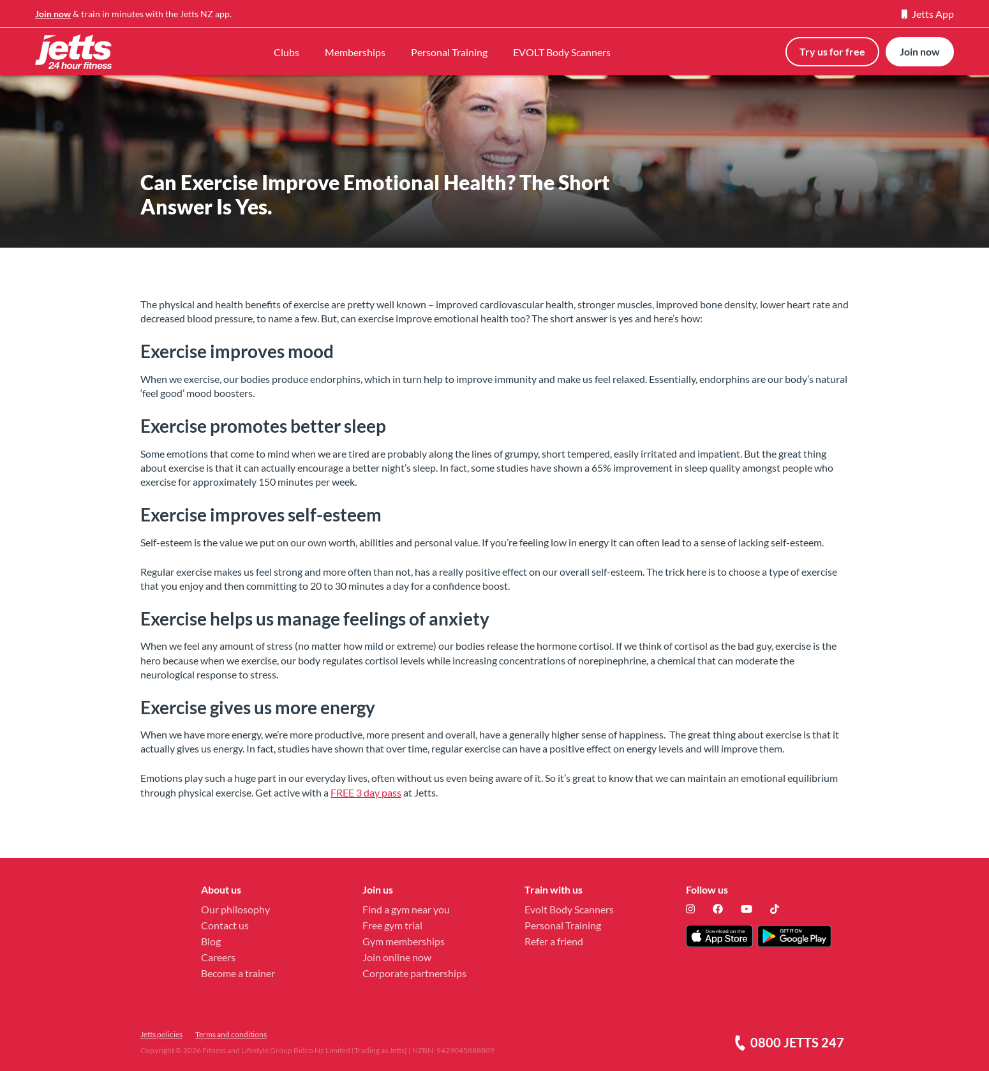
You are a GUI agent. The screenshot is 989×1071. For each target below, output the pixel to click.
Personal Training (449, 52)
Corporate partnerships (414, 973)
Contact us (225, 925)
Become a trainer (238, 973)
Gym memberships (403, 941)
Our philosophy (235, 909)
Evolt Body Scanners (569, 909)
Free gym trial (392, 925)
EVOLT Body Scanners (562, 52)
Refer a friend (553, 941)
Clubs (286, 52)
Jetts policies (161, 1034)
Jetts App (928, 14)
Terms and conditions (231, 1034)
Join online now (396, 957)
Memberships (355, 52)
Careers (218, 957)
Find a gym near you (406, 909)
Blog (211, 941)
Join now (53, 13)
